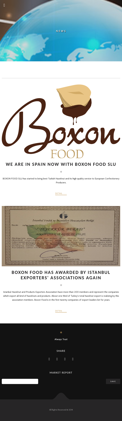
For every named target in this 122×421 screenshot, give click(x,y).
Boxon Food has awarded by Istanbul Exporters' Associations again (61, 275)
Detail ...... (61, 193)
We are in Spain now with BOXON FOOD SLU (61, 164)
